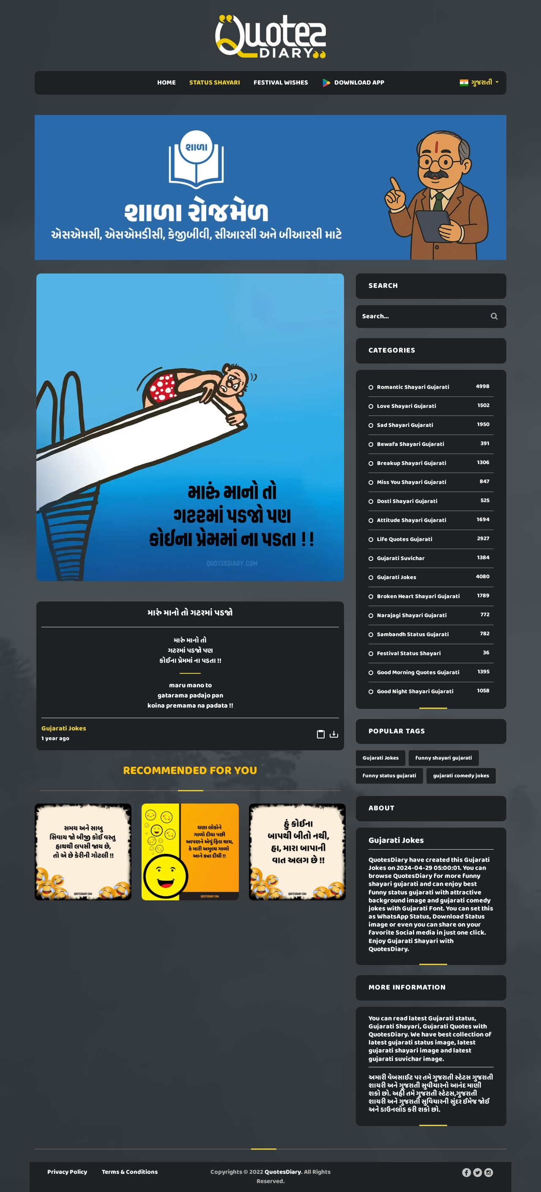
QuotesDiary (283, 1172)
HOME (166, 82)
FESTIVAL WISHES (281, 82)
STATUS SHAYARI (214, 82)
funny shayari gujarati (443, 758)
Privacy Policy (67, 1172)
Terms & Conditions (130, 1172)
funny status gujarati (389, 775)
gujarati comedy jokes (461, 775)
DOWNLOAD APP (353, 82)
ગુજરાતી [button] (477, 82)
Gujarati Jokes (63, 728)
